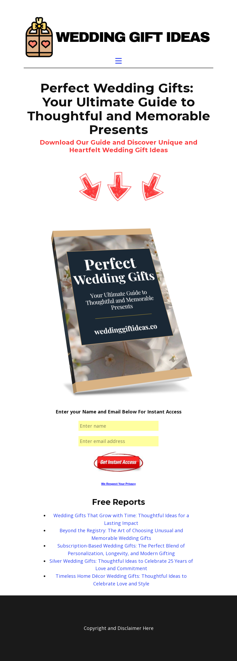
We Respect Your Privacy (118, 483)
